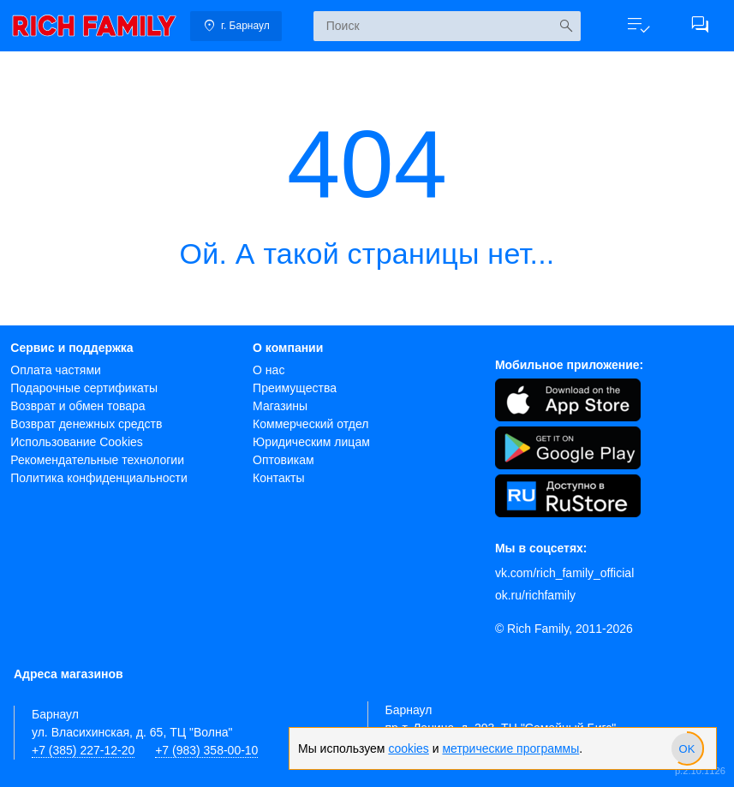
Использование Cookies (76, 442)
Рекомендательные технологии (97, 460)
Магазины (280, 406)
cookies (408, 748)
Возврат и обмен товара (77, 406)
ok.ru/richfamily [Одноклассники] (535, 595)
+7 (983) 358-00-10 (206, 750)
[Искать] (566, 26)
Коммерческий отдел (310, 424)
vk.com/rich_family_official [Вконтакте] (564, 573)
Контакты (278, 478)
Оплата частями (55, 370)
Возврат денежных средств (86, 424)
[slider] (687, 748)
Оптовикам (283, 460)
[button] (638, 25)
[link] (94, 26)
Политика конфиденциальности (99, 478)
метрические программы (510, 748)
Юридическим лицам (311, 442)
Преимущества (295, 388)
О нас (268, 370)
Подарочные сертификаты (84, 388)
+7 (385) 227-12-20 (83, 750)
